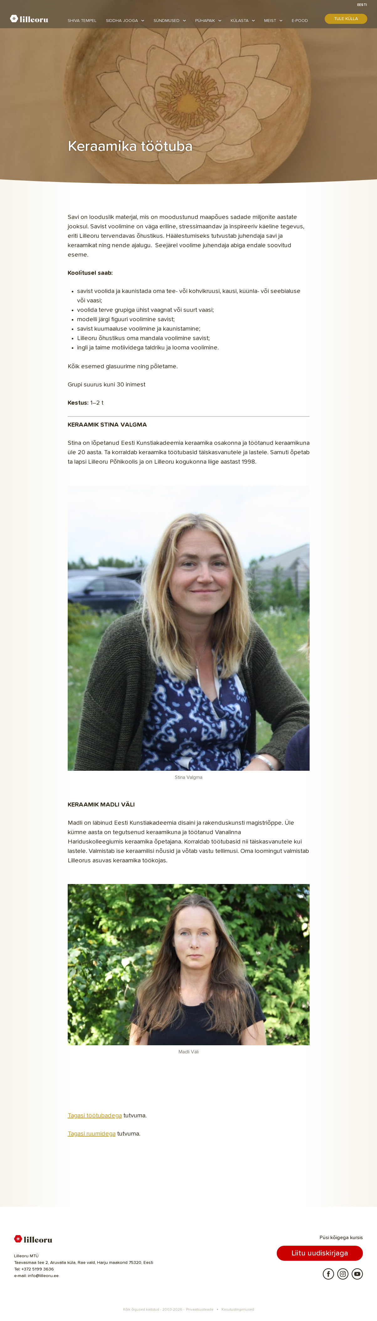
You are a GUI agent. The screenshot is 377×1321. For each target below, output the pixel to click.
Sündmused (167, 21)
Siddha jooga (122, 21)
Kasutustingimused (238, 1310)
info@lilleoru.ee (43, 1276)
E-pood (300, 21)
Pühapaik (205, 21)
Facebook (328, 1274)
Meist (270, 21)
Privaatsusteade (199, 1310)
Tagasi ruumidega (92, 1134)
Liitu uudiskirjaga (319, 1253)
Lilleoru (29, 18)
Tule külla (346, 19)
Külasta (240, 21)
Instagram (342, 1274)
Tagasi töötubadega (95, 1115)
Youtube (357, 1274)
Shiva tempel (82, 21)
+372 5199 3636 (38, 1269)
